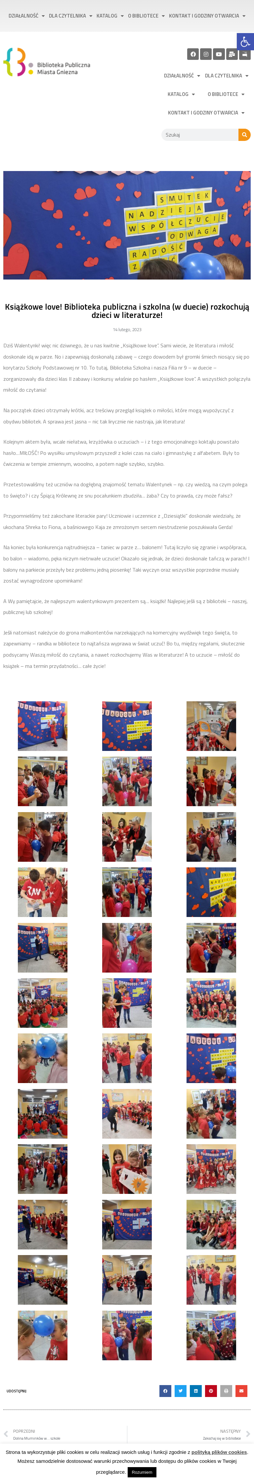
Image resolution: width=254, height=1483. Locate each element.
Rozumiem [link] (142, 1472)
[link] (245, 41)
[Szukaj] (244, 135)
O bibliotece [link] (146, 16)
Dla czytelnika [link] (70, 16)
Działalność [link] (27, 16)
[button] (165, 1391)
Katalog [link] (110, 16)
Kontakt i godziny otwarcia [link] (207, 16)
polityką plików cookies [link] (219, 1452)
